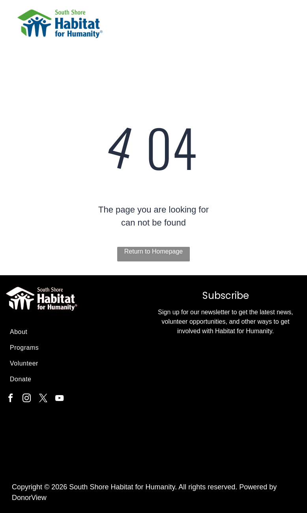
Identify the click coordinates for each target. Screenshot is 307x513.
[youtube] (59, 399)
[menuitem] (76, 332)
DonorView (29, 498)
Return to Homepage (153, 251)
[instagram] (27, 399)
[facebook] (10, 399)
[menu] (289, 27)
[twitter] (43, 399)
